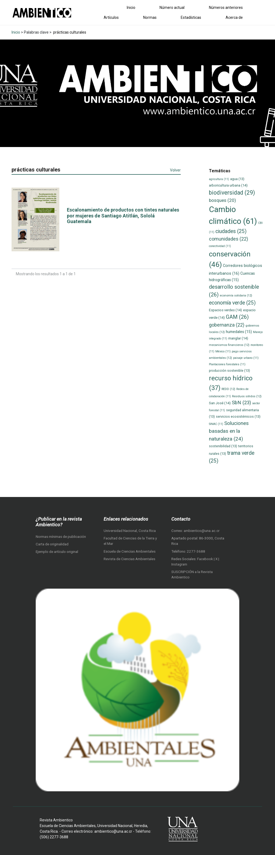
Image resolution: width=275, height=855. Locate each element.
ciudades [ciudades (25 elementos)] (231, 231)
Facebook (205, 559)
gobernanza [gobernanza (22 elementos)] (226, 325)
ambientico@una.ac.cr (201, 531)
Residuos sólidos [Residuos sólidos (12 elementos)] (247, 396)
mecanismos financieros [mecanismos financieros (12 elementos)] (229, 345)
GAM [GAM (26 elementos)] (237, 317)
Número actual (172, 7)
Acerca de (234, 17)
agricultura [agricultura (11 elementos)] (219, 179)
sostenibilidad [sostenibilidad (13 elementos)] (223, 446)
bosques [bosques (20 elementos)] (222, 200)
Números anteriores (226, 7)
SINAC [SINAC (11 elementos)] (216, 424)
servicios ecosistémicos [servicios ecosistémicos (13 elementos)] (238, 416)
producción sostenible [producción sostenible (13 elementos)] (229, 371)
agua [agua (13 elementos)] (237, 179)
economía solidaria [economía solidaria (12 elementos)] (236, 295)
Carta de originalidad (52, 544)
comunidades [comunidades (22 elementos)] (228, 239)
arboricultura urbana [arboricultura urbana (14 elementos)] (228, 185)
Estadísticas (191, 17)
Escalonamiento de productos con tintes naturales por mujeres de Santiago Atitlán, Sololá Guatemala (123, 215)
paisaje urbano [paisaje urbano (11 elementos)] (246, 358)
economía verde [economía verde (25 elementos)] (232, 303)
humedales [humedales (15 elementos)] (239, 332)
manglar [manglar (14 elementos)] (238, 338)
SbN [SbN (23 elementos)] (241, 403)
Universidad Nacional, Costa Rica (130, 531)
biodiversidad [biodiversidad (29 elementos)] (232, 192)
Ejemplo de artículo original (57, 552)
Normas (150, 17)
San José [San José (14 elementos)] (220, 403)
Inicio (131, 7)
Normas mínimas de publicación (61, 537)
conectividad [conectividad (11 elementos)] (220, 246)
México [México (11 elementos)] (223, 351)
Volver (175, 170)
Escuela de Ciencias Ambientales (129, 551)
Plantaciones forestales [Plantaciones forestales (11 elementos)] (227, 364)
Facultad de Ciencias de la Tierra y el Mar (130, 541)
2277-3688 (196, 551)
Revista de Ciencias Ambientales (129, 559)
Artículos (111, 17)
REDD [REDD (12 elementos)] (228, 389)
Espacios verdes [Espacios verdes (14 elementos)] (225, 310)
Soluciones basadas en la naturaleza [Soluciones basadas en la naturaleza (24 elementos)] (229, 431)
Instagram (179, 564)
